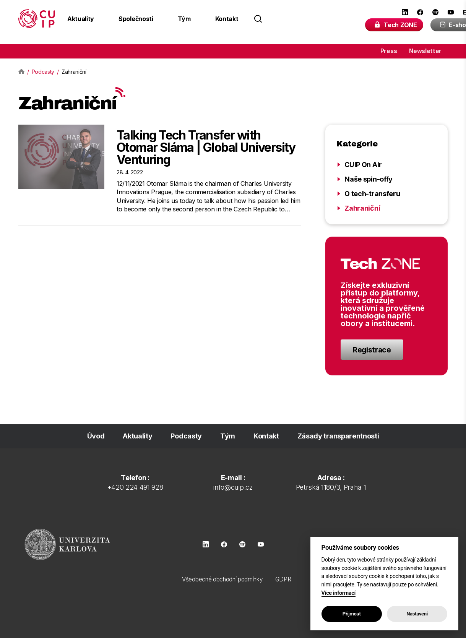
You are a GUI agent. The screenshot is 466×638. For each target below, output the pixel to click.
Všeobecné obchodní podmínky (222, 579)
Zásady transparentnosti (338, 436)
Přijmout (352, 614)
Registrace (372, 349)
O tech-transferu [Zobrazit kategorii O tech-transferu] (372, 194)
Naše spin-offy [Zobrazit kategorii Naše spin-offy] (368, 179)
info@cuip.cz (232, 487)
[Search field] (304, 18)
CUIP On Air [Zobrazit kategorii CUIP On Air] (363, 165)
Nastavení (417, 614)
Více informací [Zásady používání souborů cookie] (338, 593)
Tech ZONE (395, 25)
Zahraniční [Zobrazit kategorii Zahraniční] (362, 208)
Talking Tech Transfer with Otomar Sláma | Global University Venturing (206, 147)
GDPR (283, 579)
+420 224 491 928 (135, 487)
